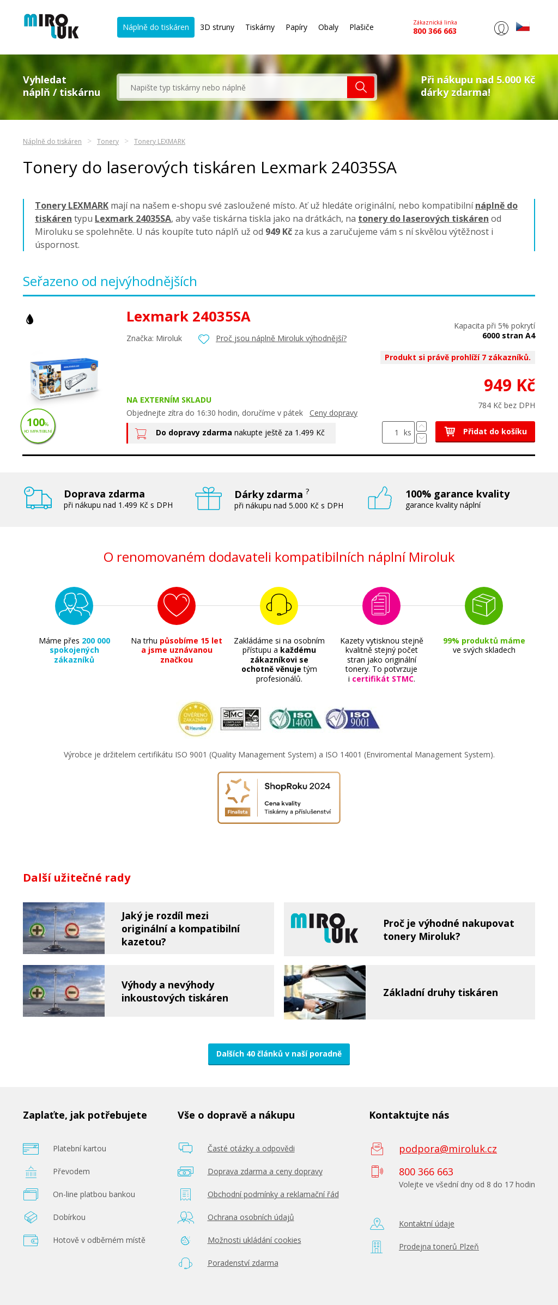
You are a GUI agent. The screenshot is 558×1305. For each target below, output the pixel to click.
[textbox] (233, 87)
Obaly (328, 27)
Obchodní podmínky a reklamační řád (273, 1194)
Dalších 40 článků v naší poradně (279, 1053)
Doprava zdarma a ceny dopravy (265, 1171)
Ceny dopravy (333, 413)
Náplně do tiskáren (156, 27)
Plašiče (361, 27)
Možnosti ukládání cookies (254, 1240)
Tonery (108, 141)
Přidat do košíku (485, 431)
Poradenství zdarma (243, 1263)
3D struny (217, 27)
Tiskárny (260, 27)
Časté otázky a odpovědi (251, 1148)
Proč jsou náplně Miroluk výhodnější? (281, 338)
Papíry (296, 27)
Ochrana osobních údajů (251, 1217)
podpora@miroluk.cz (448, 1148)
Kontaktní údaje (426, 1223)
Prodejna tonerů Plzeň (439, 1246)
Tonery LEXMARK (159, 141)
